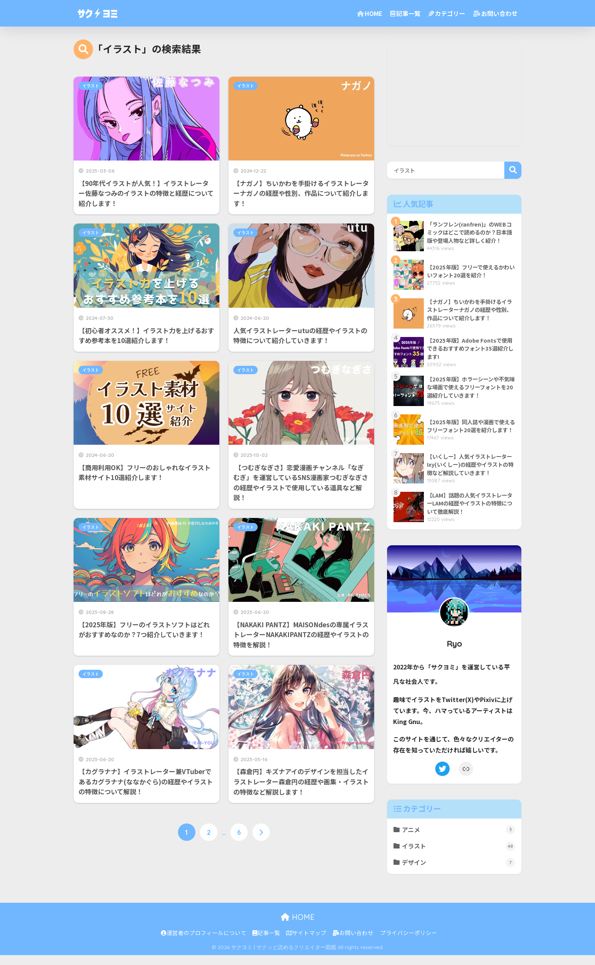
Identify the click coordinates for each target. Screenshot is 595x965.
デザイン (459, 872)
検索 (512, 170)
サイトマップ (306, 943)
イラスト (90, 85)
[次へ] (261, 832)
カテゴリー (446, 13)
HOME (369, 13)
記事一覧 (405, 13)
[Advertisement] (454, 92)
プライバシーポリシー (408, 943)
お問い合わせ (495, 13)
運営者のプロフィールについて (203, 943)
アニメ (459, 838)
